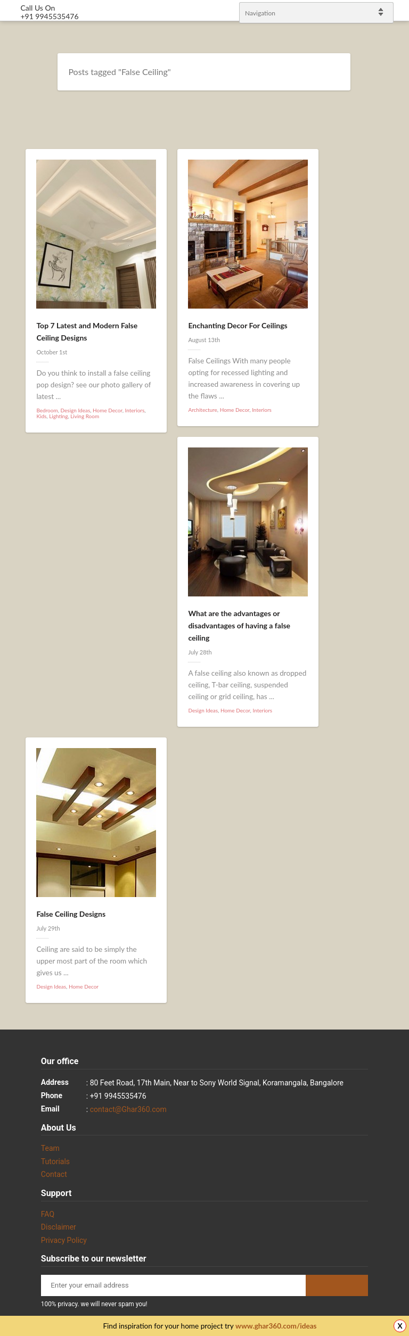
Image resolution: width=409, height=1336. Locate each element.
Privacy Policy (64, 1240)
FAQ (47, 1214)
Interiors (135, 410)
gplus (387, 677)
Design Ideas (76, 410)
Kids (41, 416)
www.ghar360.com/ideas (276, 1326)
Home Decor (107, 410)
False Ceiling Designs (70, 913)
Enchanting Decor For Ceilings (237, 325)
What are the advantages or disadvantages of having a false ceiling (239, 625)
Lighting (58, 416)
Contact (54, 1174)
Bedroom (47, 410)
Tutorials (55, 1161)
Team (50, 1148)
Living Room (84, 416)
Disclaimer (58, 1227)
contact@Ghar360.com (128, 1109)
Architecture (202, 409)
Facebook (387, 650)
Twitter (396, 636)
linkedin (396, 663)
